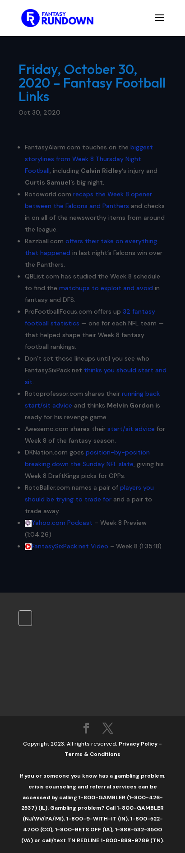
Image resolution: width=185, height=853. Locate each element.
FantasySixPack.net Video (70, 546)
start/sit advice (131, 429)
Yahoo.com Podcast (62, 523)
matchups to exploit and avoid (106, 288)
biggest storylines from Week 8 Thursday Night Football (89, 159)
